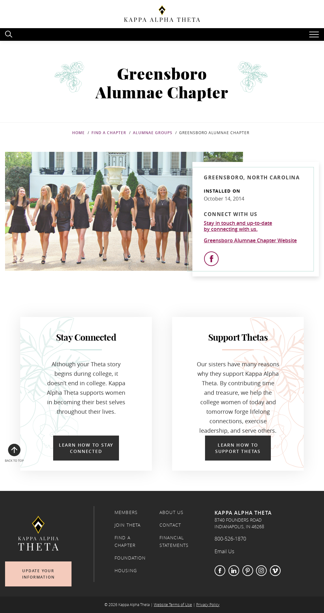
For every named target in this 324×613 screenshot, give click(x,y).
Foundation (130, 558)
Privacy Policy (208, 604)
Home (78, 132)
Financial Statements (174, 541)
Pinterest (247, 570)
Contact (170, 525)
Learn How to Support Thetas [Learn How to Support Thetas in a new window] (238, 448)
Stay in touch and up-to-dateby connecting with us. (238, 226)
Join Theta (128, 525)
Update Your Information (38, 574)
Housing (126, 570)
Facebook (220, 570)
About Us (171, 512)
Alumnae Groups (152, 132)
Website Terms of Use (173, 604)
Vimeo (275, 570)
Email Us (224, 551)
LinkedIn (233, 570)
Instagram (261, 570)
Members (126, 512)
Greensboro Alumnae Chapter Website (250, 240)
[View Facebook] (211, 258)
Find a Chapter (108, 132)
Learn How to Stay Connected (86, 448)
